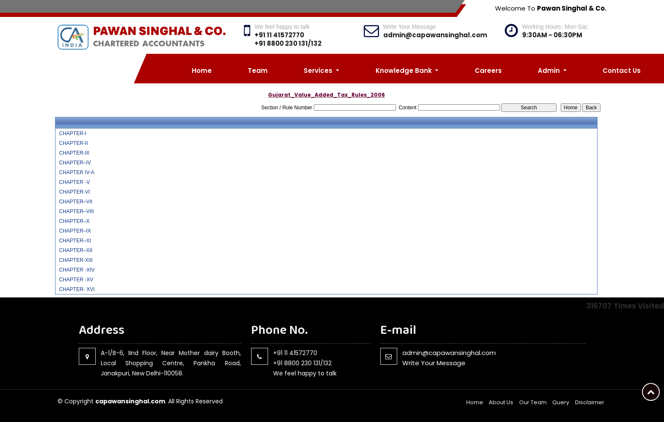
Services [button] (319, 70)
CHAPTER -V (74, 182)
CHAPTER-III (74, 153)
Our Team (533, 402)
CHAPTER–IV (75, 163)
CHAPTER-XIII (75, 260)
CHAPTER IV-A (76, 172)
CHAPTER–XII (75, 250)
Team (258, 70)
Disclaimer (589, 402)
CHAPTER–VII (75, 202)
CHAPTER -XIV (76, 270)
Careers (488, 70)
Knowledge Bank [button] (405, 70)
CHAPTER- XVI (76, 289)
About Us (501, 402)
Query (560, 402)
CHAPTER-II (73, 143)
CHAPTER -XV (76, 280)
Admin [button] (550, 70)
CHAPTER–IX (75, 231)
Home (202, 70)
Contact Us (622, 70)
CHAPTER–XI (75, 241)
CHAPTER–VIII (76, 211)
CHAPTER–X (74, 221)
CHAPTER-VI (74, 192)
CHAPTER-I (72, 133)
